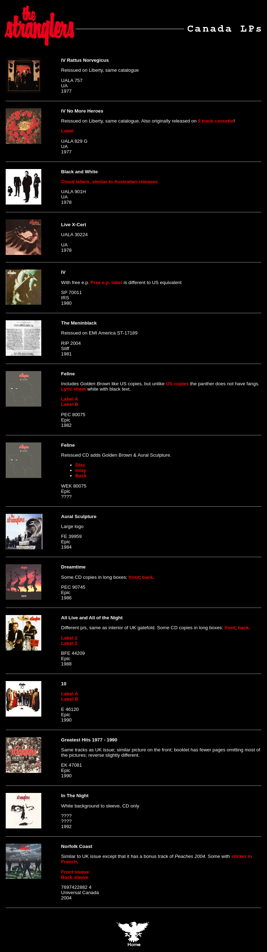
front (134, 577)
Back (81, 475)
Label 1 (69, 638)
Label (67, 131)
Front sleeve (75, 872)
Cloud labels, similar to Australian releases (109, 181)
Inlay (80, 470)
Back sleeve (74, 877)
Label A (69, 399)
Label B (69, 404)
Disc (80, 465)
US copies (177, 383)
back (147, 577)
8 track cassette (216, 121)
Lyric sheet (73, 389)
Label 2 (69, 643)
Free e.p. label (106, 282)
